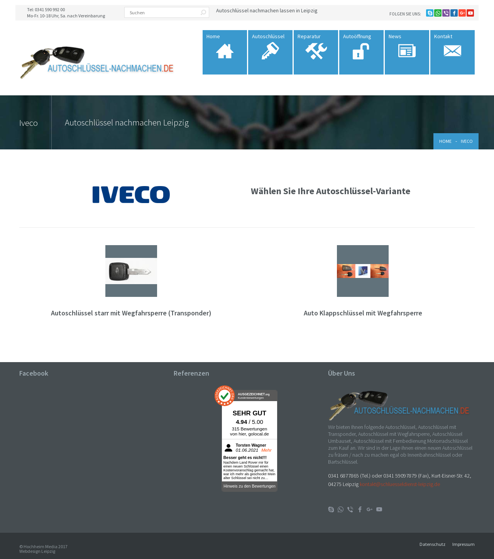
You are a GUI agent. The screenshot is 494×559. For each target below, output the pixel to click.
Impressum (463, 544)
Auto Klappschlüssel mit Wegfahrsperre (363, 312)
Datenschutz (432, 544)
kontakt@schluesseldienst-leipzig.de (400, 484)
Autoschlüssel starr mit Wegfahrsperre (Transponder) (131, 312)
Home (445, 141)
